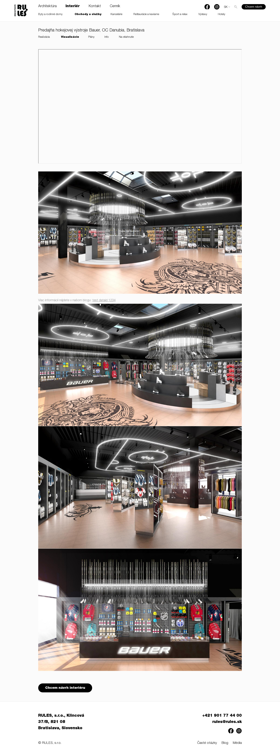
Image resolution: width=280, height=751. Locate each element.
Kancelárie (116, 14)
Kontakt (95, 6)
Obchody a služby (88, 14)
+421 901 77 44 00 (222, 716)
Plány (91, 37)
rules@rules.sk (227, 722)
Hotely (221, 14)
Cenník (115, 6)
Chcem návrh (253, 6)
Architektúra (47, 6)
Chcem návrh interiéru (65, 688)
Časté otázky (207, 743)
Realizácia (44, 37)
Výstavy (202, 14)
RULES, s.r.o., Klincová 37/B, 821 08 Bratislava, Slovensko (61, 722)
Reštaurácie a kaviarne (146, 14)
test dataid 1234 (104, 300)
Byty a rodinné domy (50, 14)
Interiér (73, 6)
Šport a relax (179, 14)
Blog (224, 743)
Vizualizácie (70, 37)
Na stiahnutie (126, 37)
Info (106, 37)
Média (237, 743)
